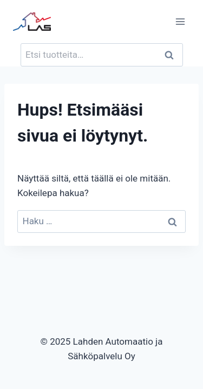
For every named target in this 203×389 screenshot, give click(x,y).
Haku (172, 55)
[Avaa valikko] (180, 21)
